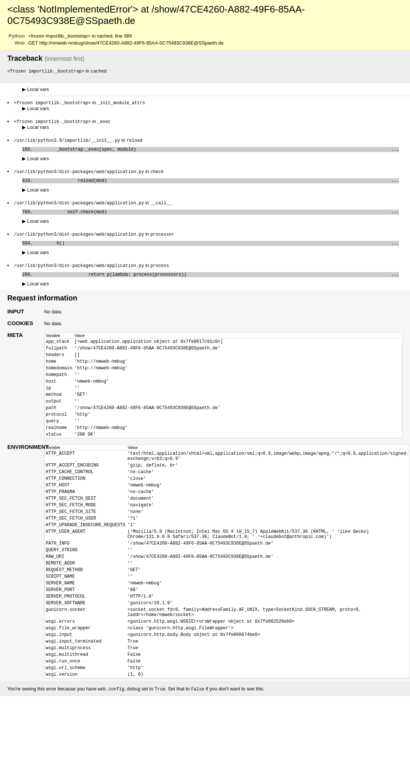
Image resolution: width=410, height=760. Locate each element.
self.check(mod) (217, 217)
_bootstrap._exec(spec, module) (217, 151)
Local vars (35, 89)
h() (217, 250)
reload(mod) (217, 184)
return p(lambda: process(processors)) (217, 282)
